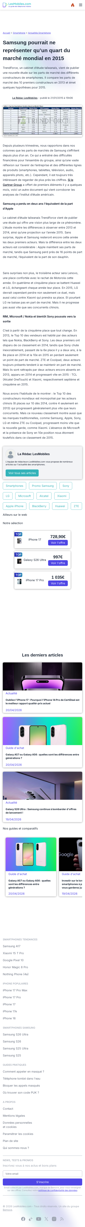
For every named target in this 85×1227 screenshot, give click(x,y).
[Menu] (80, 5)
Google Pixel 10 (13, 960)
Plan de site (10, 1141)
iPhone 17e (10, 1011)
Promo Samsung (43, 486)
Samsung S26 (12, 1041)
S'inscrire (42, 1182)
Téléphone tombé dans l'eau (21, 1078)
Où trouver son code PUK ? (21, 1092)
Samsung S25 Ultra (15, 1048)
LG (7, 496)
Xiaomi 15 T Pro (13, 953)
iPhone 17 (9, 1004)
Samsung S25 (12, 1055)
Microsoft (24, 496)
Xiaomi (61, 496)
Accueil (6, 33)
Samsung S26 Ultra (15, 1034)
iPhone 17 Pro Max (15, 990)
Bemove (7, 1209)
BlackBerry (39, 506)
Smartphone (19, 33)
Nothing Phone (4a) (16, 974)
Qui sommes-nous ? (16, 1148)
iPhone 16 (9, 1018)
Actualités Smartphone (39, 33)
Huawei (60, 506)
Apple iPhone (14, 506)
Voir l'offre (58, 542)
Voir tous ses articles (22, 473)
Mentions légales (14, 1115)
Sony (66, 486)
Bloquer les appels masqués (21, 1085)
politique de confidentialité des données (57, 1190)
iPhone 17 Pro (12, 997)
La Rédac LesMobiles (25, 97)
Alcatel (44, 496)
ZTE (76, 506)
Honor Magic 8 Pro (15, 967)
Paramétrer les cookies (18, 1134)
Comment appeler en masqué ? (23, 1071)
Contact (8, 1108)
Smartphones (14, 486)
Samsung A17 (11, 946)
